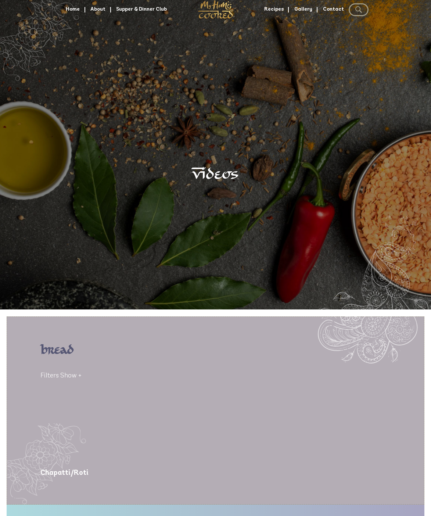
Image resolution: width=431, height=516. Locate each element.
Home (58, 30)
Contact (343, 30)
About (87, 30)
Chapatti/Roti (64, 473)
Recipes (276, 30)
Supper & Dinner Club (137, 30)
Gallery (309, 30)
